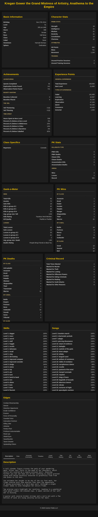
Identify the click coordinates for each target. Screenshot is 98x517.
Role (17, 456)
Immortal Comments (28, 456)
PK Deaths (79, 456)
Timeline (40, 456)
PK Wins (70, 456)
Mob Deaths (89, 456)
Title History (61, 456)
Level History (50, 456)
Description (9, 456)
